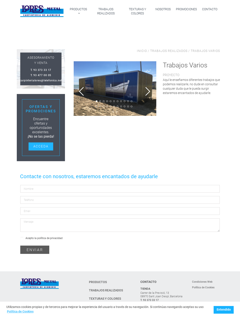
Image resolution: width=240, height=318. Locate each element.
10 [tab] (128, 101)
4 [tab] (107, 101)
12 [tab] (96, 106)
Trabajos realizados (106, 11)
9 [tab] (124, 101)
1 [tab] (96, 101)
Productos (78, 9)
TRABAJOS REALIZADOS (168, 51)
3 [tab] (103, 101)
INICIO (142, 51)
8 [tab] (121, 101)
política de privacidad (50, 238)
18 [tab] (117, 106)
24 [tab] (116, 112)
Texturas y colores (137, 11)
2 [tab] (100, 101)
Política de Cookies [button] (20, 311)
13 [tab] (100, 106)
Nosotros (163, 9)
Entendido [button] (224, 309)
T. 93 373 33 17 (149, 300)
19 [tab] (121, 106)
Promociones (186, 9)
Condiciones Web (202, 281)
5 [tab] (110, 101)
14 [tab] (103, 106)
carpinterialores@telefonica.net (41, 80)
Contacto (209, 9)
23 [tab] (113, 112)
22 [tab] (131, 106)
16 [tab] (110, 106)
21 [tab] (128, 106)
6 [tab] (114, 101)
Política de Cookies (203, 287)
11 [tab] (131, 101)
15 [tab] (107, 106)
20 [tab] (124, 106)
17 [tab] (114, 106)
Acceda (40, 146)
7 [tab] (117, 101)
